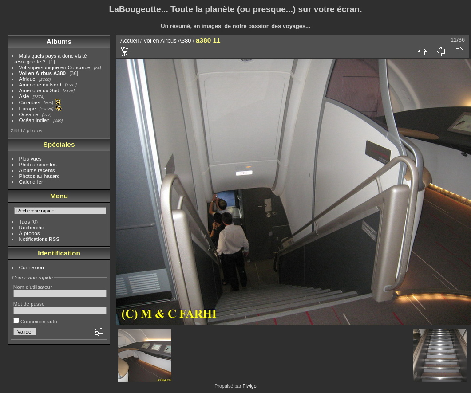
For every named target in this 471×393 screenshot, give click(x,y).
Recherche (31, 227)
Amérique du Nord (40, 84)
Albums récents (37, 170)
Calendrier (31, 182)
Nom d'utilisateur (32, 287)
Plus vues (30, 158)
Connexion (31, 267)
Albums (59, 41)
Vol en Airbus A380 (42, 73)
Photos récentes (38, 164)
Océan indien (34, 120)
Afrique (27, 79)
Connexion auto (35, 321)
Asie (24, 96)
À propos (29, 233)
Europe (27, 108)
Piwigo (249, 386)
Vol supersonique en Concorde (55, 67)
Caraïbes (29, 102)
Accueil (129, 40)
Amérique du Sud (39, 90)
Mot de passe (29, 304)
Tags (24, 221)
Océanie (29, 114)
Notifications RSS (39, 239)
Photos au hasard (39, 176)
